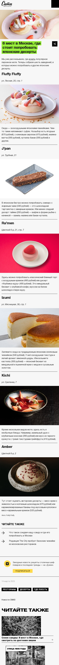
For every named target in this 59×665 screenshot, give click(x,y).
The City (7, 4)
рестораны (9, 589)
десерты (25, 589)
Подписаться (22, 571)
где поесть (40, 589)
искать (32, 59)
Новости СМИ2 (8, 600)
